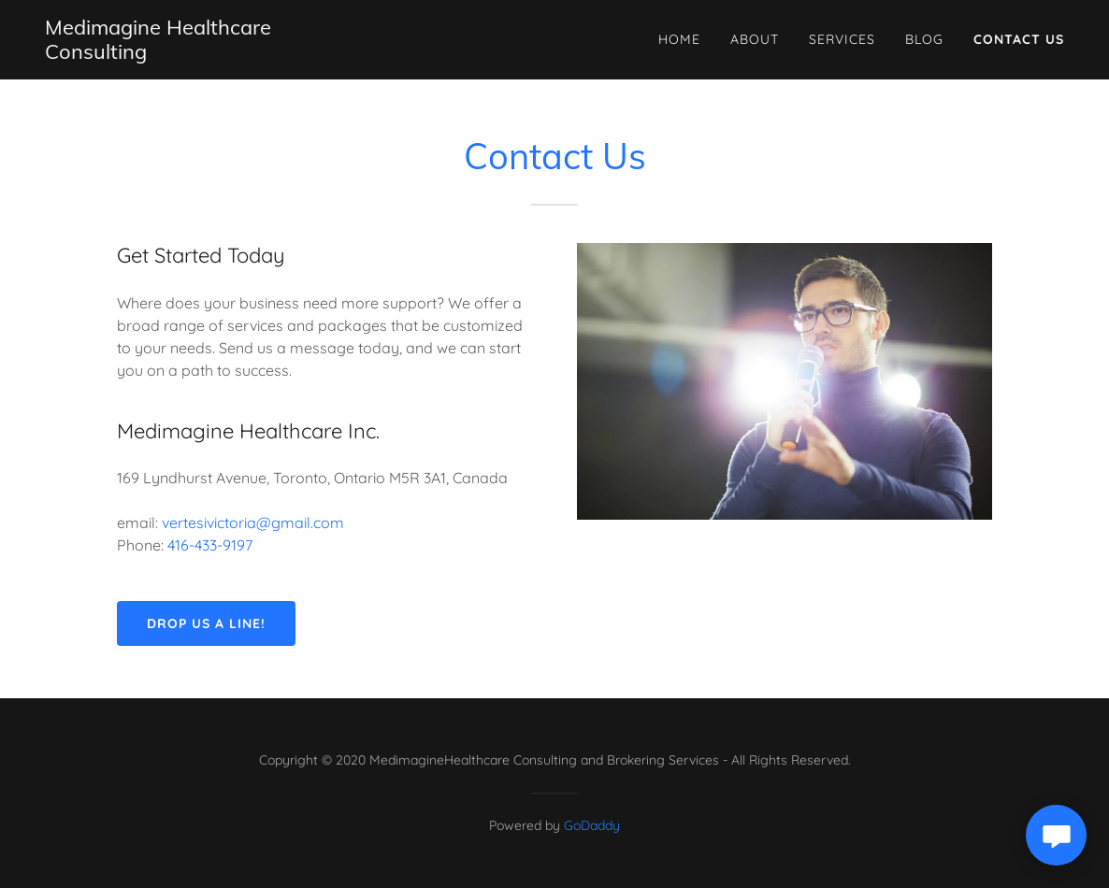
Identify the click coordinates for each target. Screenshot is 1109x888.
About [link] (754, 39)
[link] (198, 53)
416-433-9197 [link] (209, 545)
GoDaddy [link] (592, 825)
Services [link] (842, 39)
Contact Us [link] (1018, 39)
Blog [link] (924, 39)
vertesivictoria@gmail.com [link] (253, 522)
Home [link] (679, 39)
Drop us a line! (206, 623)
